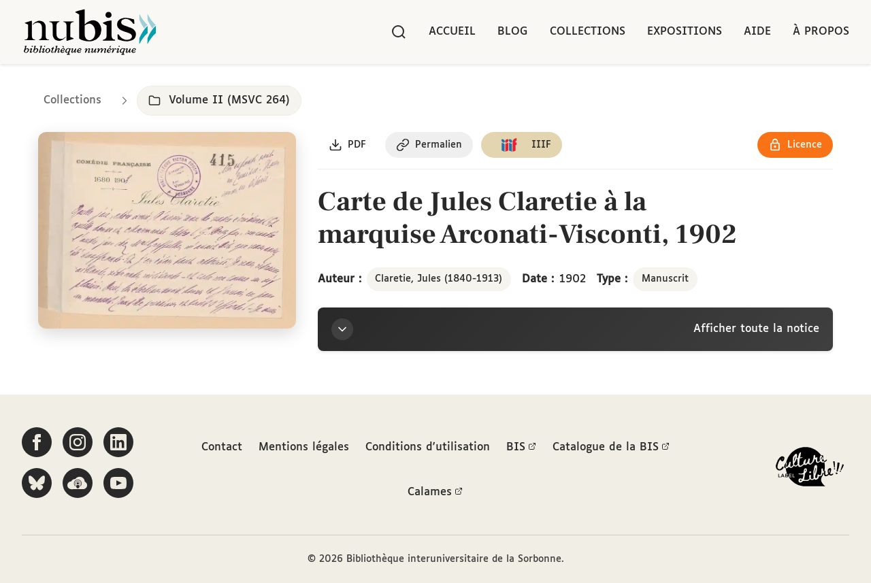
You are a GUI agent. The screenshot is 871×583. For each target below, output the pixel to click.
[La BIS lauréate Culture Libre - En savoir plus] (809, 469)
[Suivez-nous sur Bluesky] (37, 483)
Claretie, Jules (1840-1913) (438, 279)
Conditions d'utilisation (427, 447)
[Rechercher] (399, 32)
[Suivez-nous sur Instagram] (78, 442)
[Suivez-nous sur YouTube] (118, 483)
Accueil (452, 31)
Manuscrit (665, 279)
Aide (757, 31)
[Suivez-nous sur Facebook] (37, 442)
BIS (521, 447)
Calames (435, 492)
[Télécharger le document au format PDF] (347, 145)
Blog (512, 31)
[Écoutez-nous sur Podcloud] (78, 483)
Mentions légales (304, 447)
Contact (221, 447)
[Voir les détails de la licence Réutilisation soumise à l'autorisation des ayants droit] (795, 145)
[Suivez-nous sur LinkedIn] (118, 442)
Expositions (684, 31)
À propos (821, 31)
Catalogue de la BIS (611, 447)
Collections (587, 31)
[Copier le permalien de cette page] (429, 145)
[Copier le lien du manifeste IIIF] (521, 145)
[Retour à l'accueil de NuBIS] (90, 32)
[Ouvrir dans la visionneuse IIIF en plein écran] (167, 230)
